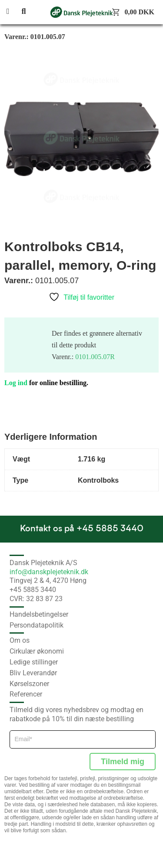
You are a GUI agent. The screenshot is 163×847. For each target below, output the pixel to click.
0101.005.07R (95, 356)
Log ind (15, 382)
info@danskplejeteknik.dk (49, 572)
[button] (13, 11)
